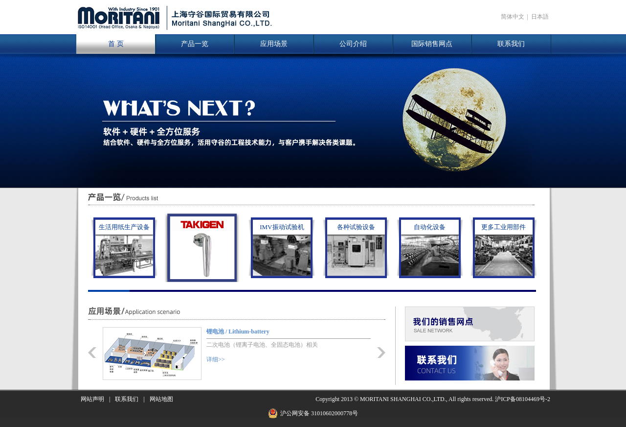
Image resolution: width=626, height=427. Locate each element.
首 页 (116, 43)
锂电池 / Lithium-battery (237, 331)
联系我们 (511, 43)
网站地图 (161, 399)
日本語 (540, 16)
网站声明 (92, 399)
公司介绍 (353, 43)
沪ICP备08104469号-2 (522, 399)
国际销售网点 (431, 43)
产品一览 (194, 43)
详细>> (215, 359)
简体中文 (512, 16)
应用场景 (274, 43)
